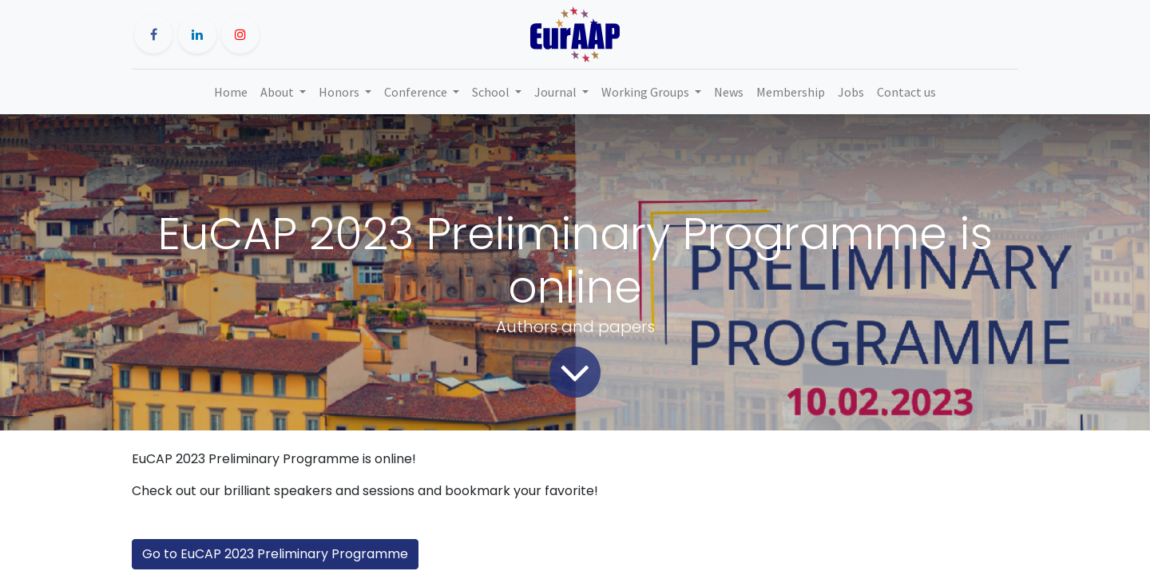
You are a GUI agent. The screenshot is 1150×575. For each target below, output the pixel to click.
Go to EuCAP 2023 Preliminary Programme (275, 554)
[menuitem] (231, 92)
